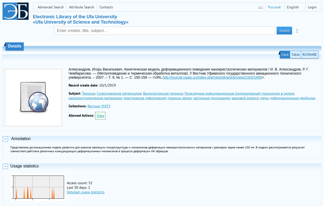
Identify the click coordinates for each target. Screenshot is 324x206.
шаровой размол (245, 98)
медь (264, 98)
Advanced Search (51, 7)
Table (295, 54)
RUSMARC (309, 54)
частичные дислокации (211, 98)
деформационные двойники (292, 98)
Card (285, 54)
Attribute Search (81, 7)
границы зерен (179, 98)
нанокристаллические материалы (95, 98)
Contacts (106, 7)
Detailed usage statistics (86, 192)
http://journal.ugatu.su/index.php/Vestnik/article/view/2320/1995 (212, 77)
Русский (274, 7)
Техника (88, 93)
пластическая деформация (145, 98)
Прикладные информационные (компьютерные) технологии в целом (239, 93)
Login (312, 7)
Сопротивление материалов (119, 93)
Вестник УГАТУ (99, 106)
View (100, 115)
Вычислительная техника (163, 93)
